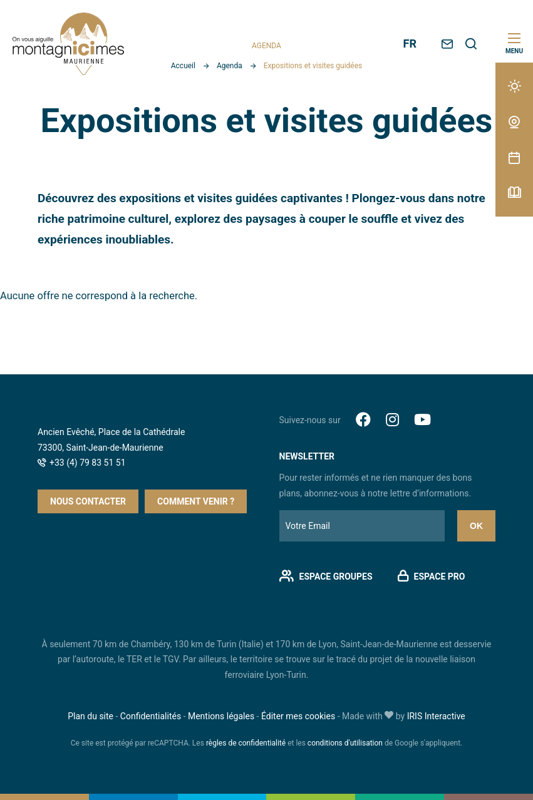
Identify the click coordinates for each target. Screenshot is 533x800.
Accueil (183, 65)
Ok (476, 526)
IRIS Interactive (436, 716)
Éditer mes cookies (298, 716)
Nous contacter (88, 501)
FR (410, 43)
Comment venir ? (195, 501)
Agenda (229, 65)
